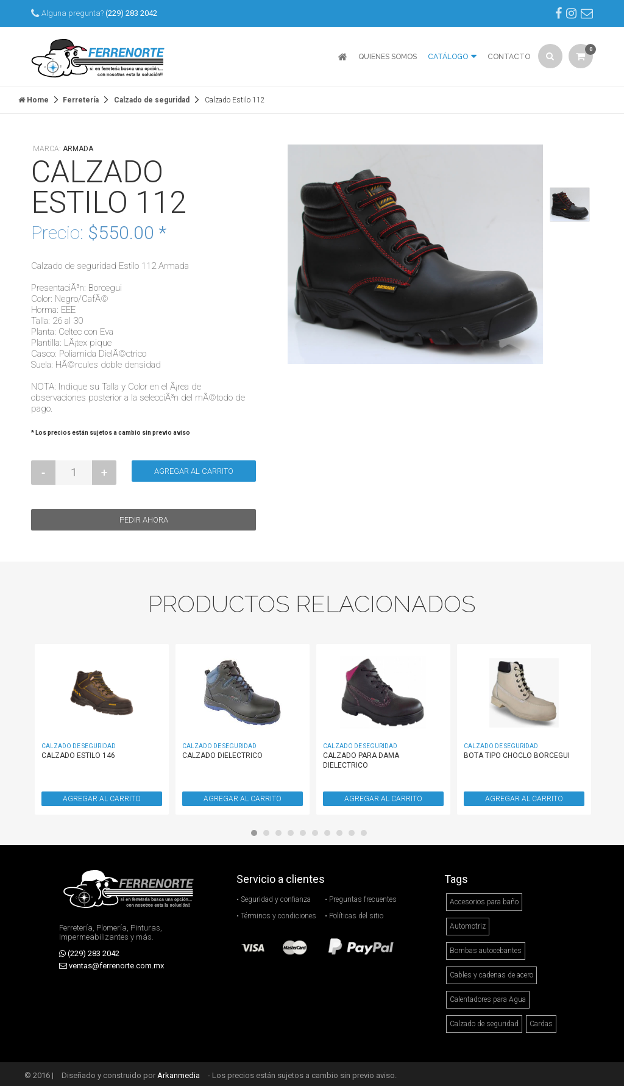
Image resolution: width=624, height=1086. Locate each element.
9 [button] (355, 833)
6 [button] (318, 833)
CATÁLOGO (452, 54)
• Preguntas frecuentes (361, 896)
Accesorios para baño (484, 899)
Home (33, 97)
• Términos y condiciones (276, 913)
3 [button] (281, 833)
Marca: (63, 145)
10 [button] (367, 833)
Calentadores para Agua (488, 996)
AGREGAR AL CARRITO (102, 795)
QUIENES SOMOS (387, 56)
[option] (415, 251)
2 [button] (269, 833)
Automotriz (468, 923)
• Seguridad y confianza (273, 896)
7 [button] (330, 833)
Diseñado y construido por (131, 1072)
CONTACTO (509, 56)
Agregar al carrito (193, 468)
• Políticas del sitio (354, 913)
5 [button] (306, 833)
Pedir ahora (143, 516)
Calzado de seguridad (152, 97)
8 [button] (342, 833)
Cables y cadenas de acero (491, 972)
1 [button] (257, 833)
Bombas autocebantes (486, 947)
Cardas (541, 1020)
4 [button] (294, 833)
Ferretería (81, 97)
